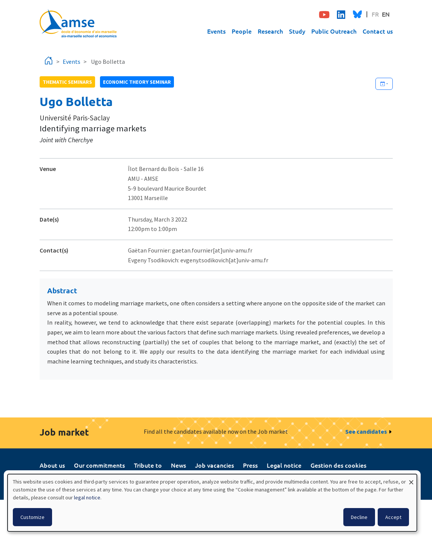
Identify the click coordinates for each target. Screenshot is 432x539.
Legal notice (284, 465)
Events (216, 31)
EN (386, 14)
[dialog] (212, 502)
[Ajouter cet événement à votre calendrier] (384, 84)
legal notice (87, 497)
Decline (359, 517)
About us (52, 465)
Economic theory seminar (137, 82)
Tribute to (148, 465)
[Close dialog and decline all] (411, 479)
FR (375, 14)
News (178, 465)
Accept (393, 517)
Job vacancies (214, 465)
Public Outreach (334, 31)
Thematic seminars (67, 82)
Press (250, 465)
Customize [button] (32, 517)
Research (270, 31)
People (242, 31)
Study (297, 31)
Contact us (378, 31)
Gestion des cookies (338, 465)
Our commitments (99, 465)
